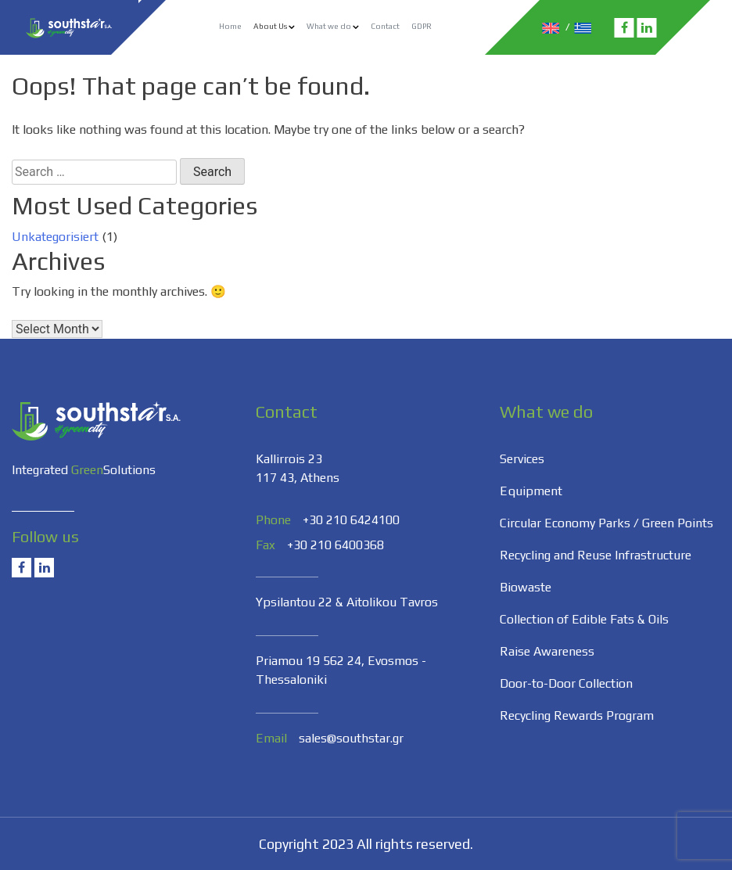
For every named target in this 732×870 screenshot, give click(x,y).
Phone (273, 519)
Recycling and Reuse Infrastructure (595, 555)
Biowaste (525, 587)
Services (522, 458)
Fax (265, 544)
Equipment (531, 491)
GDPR (421, 26)
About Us (270, 26)
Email (271, 738)
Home (230, 26)
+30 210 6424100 (351, 519)
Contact (385, 26)
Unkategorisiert (55, 236)
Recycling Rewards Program (577, 715)
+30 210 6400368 (335, 544)
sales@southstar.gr (351, 738)
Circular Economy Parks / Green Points (606, 523)
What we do (329, 26)
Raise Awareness (547, 651)
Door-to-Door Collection (566, 683)
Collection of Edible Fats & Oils (584, 619)
